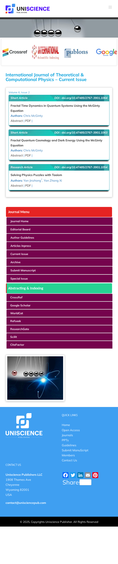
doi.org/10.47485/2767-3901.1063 (84, 132)
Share (77, 482)
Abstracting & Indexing (25, 288)
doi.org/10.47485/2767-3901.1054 (84, 167)
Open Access (71, 430)
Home (66, 425)
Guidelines (69, 445)
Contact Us (69, 460)
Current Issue (19, 254)
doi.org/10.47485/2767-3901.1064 (84, 98)
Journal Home (19, 221)
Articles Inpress (20, 246)
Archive (15, 262)
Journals (67, 435)
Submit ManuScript (75, 450)
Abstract (17, 121)
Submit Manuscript (23, 270)
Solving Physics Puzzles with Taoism (36, 175)
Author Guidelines (22, 237)
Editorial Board (20, 229)
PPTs (65, 440)
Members (68, 455)
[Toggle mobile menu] (110, 7)
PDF (28, 121)
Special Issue (19, 278)
